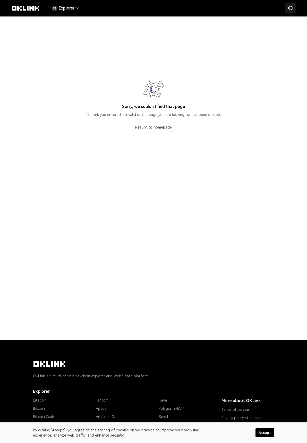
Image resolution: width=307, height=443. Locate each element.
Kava (163, 400)
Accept (265, 433)
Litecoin (40, 400)
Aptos (101, 408)
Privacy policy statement (242, 418)
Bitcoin (39, 408)
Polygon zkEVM (171, 408)
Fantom (102, 400)
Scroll (163, 417)
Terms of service (235, 409)
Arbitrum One (107, 417)
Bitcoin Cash (43, 417)
